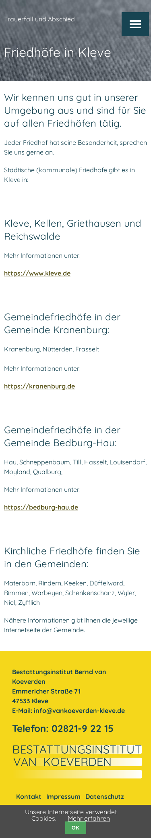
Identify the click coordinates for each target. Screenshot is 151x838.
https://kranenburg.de (39, 386)
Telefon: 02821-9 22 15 (63, 728)
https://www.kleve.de (37, 273)
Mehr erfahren (89, 818)
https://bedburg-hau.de (41, 507)
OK (76, 828)
